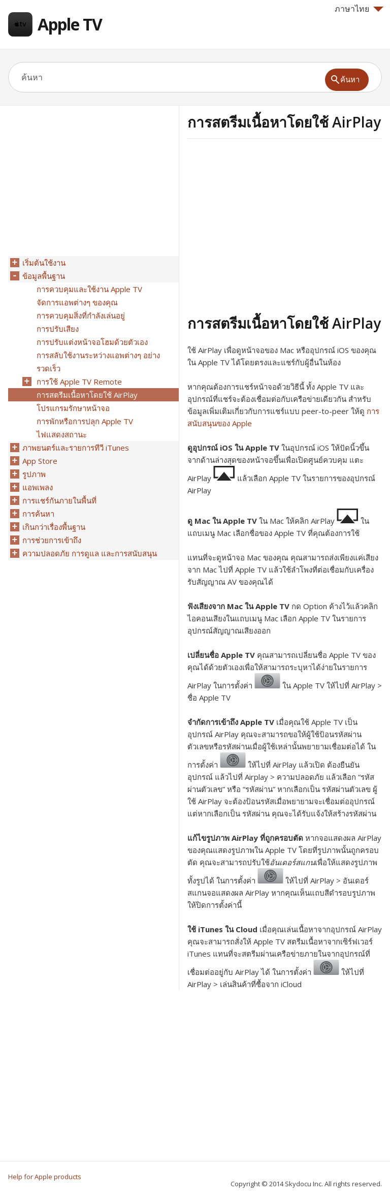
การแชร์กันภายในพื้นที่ (59, 500)
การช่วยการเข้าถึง (51, 540)
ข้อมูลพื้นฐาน (43, 276)
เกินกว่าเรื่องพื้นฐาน (53, 527)
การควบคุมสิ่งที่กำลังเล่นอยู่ (81, 315)
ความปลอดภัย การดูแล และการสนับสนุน (89, 553)
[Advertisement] (272, 225)
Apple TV (70, 24)
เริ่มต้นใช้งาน (44, 263)
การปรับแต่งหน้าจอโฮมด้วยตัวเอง (92, 342)
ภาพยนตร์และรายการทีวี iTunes (75, 448)
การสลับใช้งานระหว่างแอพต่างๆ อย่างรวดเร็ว (98, 361)
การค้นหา (38, 514)
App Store (39, 461)
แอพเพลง (37, 487)
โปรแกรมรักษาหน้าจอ (73, 408)
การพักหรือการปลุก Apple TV (85, 421)
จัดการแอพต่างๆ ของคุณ (77, 302)
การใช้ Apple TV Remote (79, 381)
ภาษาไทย (359, 8)
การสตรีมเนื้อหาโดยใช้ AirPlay (87, 395)
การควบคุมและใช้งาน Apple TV (89, 289)
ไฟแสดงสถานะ (62, 434)
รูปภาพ (34, 474)
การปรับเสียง (58, 329)
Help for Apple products (44, 1176)
